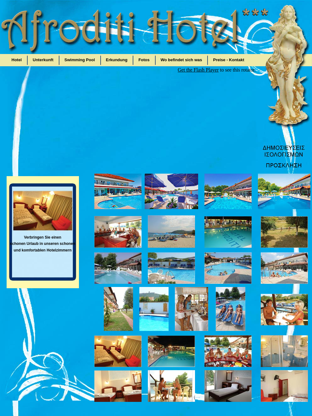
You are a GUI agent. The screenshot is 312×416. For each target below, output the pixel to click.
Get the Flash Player (198, 70)
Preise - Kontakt (228, 59)
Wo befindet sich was (181, 59)
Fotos (143, 59)
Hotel (17, 59)
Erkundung (117, 59)
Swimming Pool (79, 59)
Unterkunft (43, 59)
